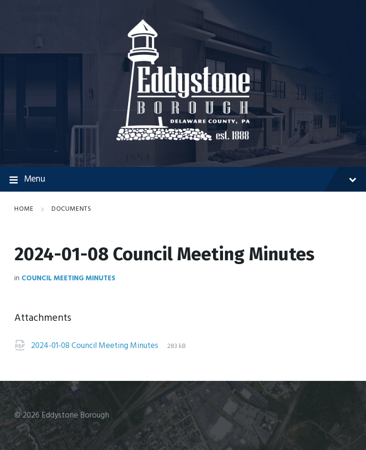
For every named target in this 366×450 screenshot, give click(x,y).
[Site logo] (183, 138)
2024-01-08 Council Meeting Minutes (95, 345)
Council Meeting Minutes (68, 278)
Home (23, 209)
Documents (71, 209)
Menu (183, 179)
